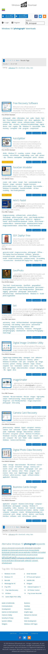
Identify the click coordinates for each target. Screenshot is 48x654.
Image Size (6, 401)
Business (21, 508)
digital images (23, 473)
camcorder (17, 429)
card (31, 366)
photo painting (7, 219)
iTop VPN (7, 587)
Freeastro (28, 329)
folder (25, 438)
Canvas (30, 221)
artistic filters (23, 225)
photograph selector (22, 560)
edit (10, 182)
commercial (6, 514)
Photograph (7, 217)
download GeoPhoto (22, 293)
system (24, 429)
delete (14, 122)
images (33, 397)
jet (10, 471)
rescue (20, 122)
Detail (29, 133)
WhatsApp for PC (10, 583)
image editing (24, 155)
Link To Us (13, 633)
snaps (32, 364)
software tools (21, 215)
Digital (23, 427)
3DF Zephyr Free (21, 235)
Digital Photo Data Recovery (27, 449)
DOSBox (8, 593)
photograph (7, 118)
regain (24, 475)
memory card (34, 467)
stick (15, 469)
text (27, 508)
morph (20, 182)
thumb (38, 118)
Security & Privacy (8, 617)
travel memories (16, 285)
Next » (18, 60)
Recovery (14, 477)
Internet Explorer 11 (34, 587)
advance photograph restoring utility (13, 548)
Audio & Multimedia (8, 603)
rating (27, 68)
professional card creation (23, 510)
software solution (33, 475)
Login (7, 22)
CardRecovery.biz (34, 429)
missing (18, 364)
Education (27, 609)
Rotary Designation (28, 399)
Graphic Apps (28, 612)
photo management (9, 287)
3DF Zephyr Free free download (13, 254)
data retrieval (28, 432)
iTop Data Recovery (11, 590)
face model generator (18, 190)
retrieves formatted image (29, 124)
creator (21, 512)
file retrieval (31, 465)
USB (19, 128)
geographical (36, 285)
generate (36, 254)
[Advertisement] (16, 45)
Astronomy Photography (35, 331)
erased (5, 124)
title (16, 68)
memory (30, 359)
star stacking (16, 324)
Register (17, 22)
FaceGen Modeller (22, 167)
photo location (32, 291)
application (37, 120)
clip (5, 157)
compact (32, 368)
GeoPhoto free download (25, 287)
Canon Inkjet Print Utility (13, 597)
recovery (12, 359)
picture (42, 155)
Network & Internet (30, 615)
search (5, 469)
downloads (21, 68)
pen (24, 362)
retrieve (21, 469)
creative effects (8, 223)
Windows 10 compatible (10, 188)
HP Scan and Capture (33, 577)
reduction (6, 397)
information (21, 118)
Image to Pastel (19, 219)
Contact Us (34, 633)
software (28, 254)
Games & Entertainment (10, 612)
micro (36, 366)
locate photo (7, 289)
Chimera (10, 157)
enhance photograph (26, 557)
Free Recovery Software (25, 103)
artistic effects (32, 215)
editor (15, 182)
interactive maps (8, 293)
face (25, 182)
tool (10, 126)
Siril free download (23, 322)
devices (31, 514)
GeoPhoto (18, 270)
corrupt (11, 467)
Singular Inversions (30, 184)
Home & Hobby (7, 615)
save (41, 436)
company (25, 506)
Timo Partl (6, 285)
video (14, 118)
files (10, 124)
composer (38, 504)
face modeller (37, 186)
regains (15, 126)
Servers (26, 617)
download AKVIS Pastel (34, 223)
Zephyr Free (38, 260)
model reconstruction (15, 258)
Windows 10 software (10, 362)
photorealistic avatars (10, 186)
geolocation (13, 291)
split (36, 155)
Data (11, 473)
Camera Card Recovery (25, 412)
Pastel (5, 221)
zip (36, 362)
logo (4, 510)
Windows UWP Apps (30, 623)
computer (10, 438)
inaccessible (36, 126)
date (31, 68)
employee (40, 508)
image (34, 153)
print (13, 514)
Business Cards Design (25, 486)
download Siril (20, 331)
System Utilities (7, 620)
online (14, 508)
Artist (26, 217)
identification (7, 506)
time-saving (16, 403)
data (4, 368)
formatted (6, 434)
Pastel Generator (34, 225)
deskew (41, 157)
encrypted (14, 434)
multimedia (11, 432)
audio (32, 118)
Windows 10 (27, 126)
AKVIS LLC (29, 219)
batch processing (14, 399)
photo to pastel (17, 217)
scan (32, 155)
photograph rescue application (20, 552)
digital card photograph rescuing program (24, 554)
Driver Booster (32, 574)
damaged (27, 357)
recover (5, 359)
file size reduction (16, 397)
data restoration (22, 368)
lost (27, 118)
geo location (39, 287)
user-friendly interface (36, 217)
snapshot (6, 366)
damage (19, 432)
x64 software (14, 155)
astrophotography (9, 331)
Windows (6, 440)
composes (14, 512)
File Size (26, 397)
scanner (27, 153)
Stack (13, 322)
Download (36, 133)
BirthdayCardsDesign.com (34, 512)
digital (42, 124)
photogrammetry (22, 256)
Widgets (4, 623)
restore (35, 436)
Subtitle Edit (31, 580)
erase (11, 469)
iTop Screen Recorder (35, 593)
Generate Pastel (20, 223)
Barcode (7, 580)
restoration (18, 366)
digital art (37, 219)
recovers (16, 124)
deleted (17, 427)
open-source (26, 324)
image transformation (10, 225)
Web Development (30, 620)
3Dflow (39, 252)
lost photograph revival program (18, 550)
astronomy (6, 322)
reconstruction (8, 260)
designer (10, 510)
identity (35, 510)
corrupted (13, 128)
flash (41, 366)
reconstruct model (9, 256)
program (25, 128)
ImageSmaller (20, 379)
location (15, 289)
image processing (8, 215)
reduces (38, 399)
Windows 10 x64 (9, 574)
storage (11, 465)
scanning (21, 153)
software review (29, 122)
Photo (26, 471)
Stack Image (7, 333)
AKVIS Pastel (19, 200)
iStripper (29, 583)
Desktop (27, 606)
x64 (26, 120)
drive (30, 120)
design (18, 514)
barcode (32, 508)
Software (39, 122)
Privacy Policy (24, 633)
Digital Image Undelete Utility (28, 342)
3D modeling (40, 258)
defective (39, 357)
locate (42, 293)
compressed (34, 128)
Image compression (34, 401)
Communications (7, 606)
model (5, 258)
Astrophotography (9, 329)
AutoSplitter (19, 138)
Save (43, 133)
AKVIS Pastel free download (18, 221)
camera (26, 366)
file (20, 126)
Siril (14, 305)
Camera (5, 429)
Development (6, 609)
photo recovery (8, 427)
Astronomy (20, 329)
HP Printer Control (34, 590)
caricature (19, 184)
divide (5, 153)
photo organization (9, 296)
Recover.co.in (21, 359)
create (5, 182)
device (5, 126)
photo (35, 157)
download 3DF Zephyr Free (24, 260)
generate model (8, 252)
